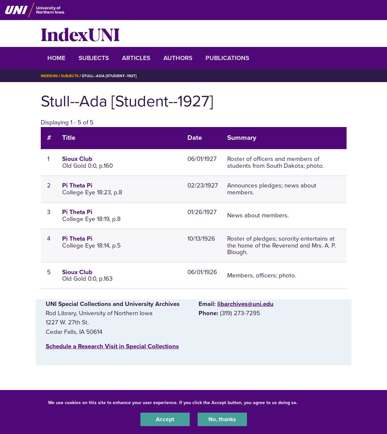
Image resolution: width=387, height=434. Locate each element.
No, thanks (222, 419)
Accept (165, 419)
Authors (177, 58)
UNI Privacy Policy (319, 401)
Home (56, 58)
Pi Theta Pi (77, 185)
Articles (136, 58)
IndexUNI (80, 33)
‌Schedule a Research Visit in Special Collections (112, 346)
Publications (227, 58)
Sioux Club (77, 159)
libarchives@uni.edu (245, 304)
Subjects (94, 58)
